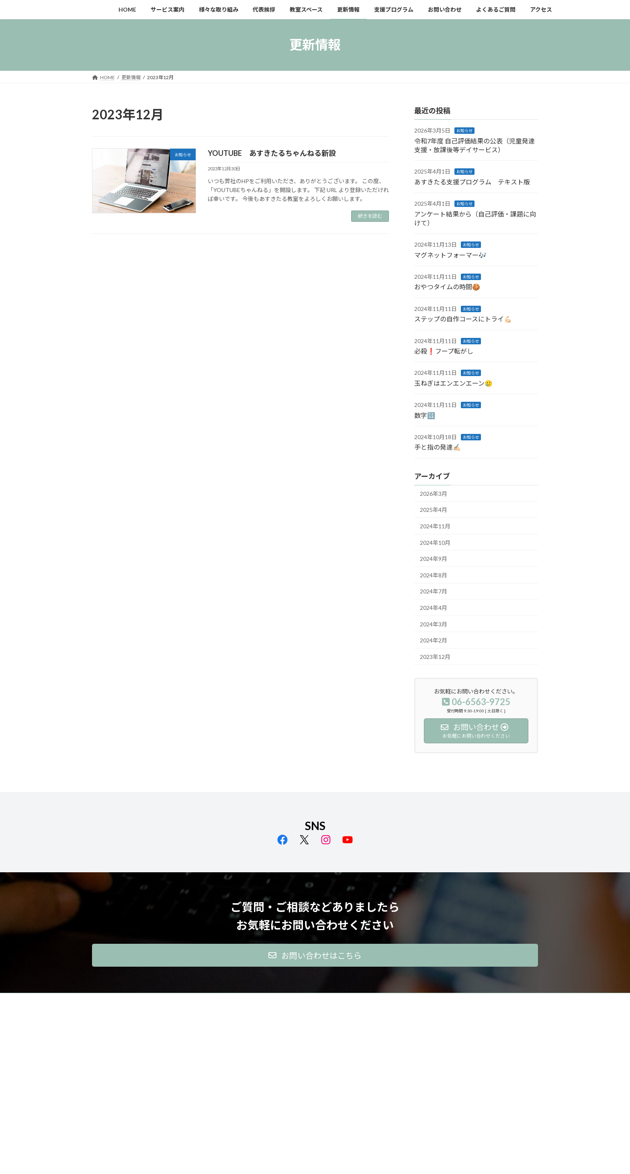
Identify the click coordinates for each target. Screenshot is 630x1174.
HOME (107, 1000)
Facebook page (468, 1056)
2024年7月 (433, 591)
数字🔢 (424, 415)
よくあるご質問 (449, 1000)
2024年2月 (433, 640)
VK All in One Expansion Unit (366, 1160)
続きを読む (370, 216)
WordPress (271, 1160)
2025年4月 (433, 509)
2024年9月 (433, 558)
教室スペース (273, 1000)
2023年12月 (435, 656)
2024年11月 (435, 526)
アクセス (490, 1000)
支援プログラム (355, 1000)
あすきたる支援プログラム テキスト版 (472, 181)
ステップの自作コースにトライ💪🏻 (463, 319)
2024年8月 (433, 574)
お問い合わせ (401, 1000)
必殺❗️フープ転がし (443, 351)
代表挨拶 (233, 1000)
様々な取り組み (192, 1000)
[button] (315, 955)
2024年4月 (433, 607)
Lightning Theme (313, 1160)
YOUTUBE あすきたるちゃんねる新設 (272, 153)
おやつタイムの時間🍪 (447, 286)
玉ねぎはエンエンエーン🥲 (453, 383)
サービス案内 (144, 1000)
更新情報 (312, 1000)
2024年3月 (433, 623)
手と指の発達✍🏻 (437, 447)
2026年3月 (433, 493)
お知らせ (464, 130)
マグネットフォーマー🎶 (450, 254)
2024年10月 (435, 542)
